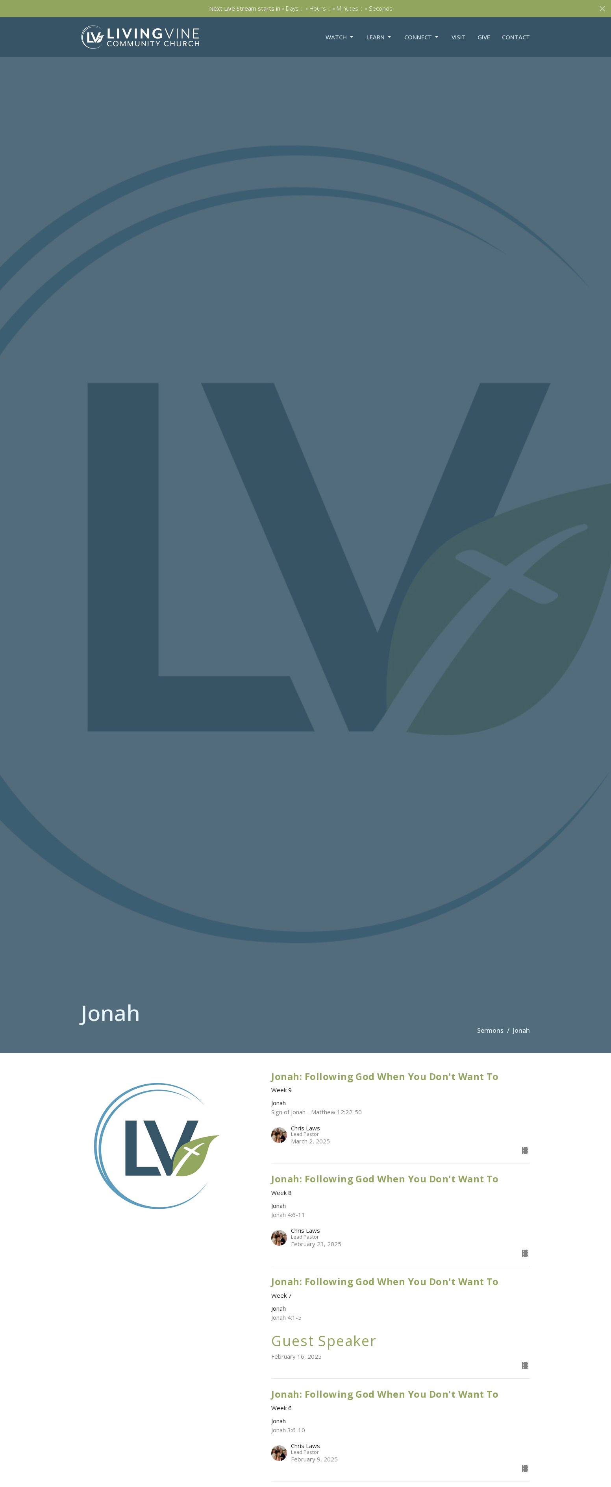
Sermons (490, 1030)
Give (484, 37)
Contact (516, 37)
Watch (340, 37)
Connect (422, 37)
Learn (380, 37)
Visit (459, 37)
